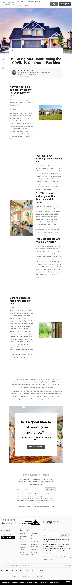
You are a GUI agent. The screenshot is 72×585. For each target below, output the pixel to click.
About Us (22, 533)
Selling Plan (21, 2)
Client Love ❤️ (23, 6)
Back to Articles (16, 51)
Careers (33, 549)
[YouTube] (9, 530)
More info (57, 582)
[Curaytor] (8, 538)
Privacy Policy (68, 565)
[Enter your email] (32, 489)
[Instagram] (12, 530)
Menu (54, 4)
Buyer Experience (34, 2)
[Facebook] (1, 530)
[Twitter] (4, 530)
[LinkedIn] (7, 530)
